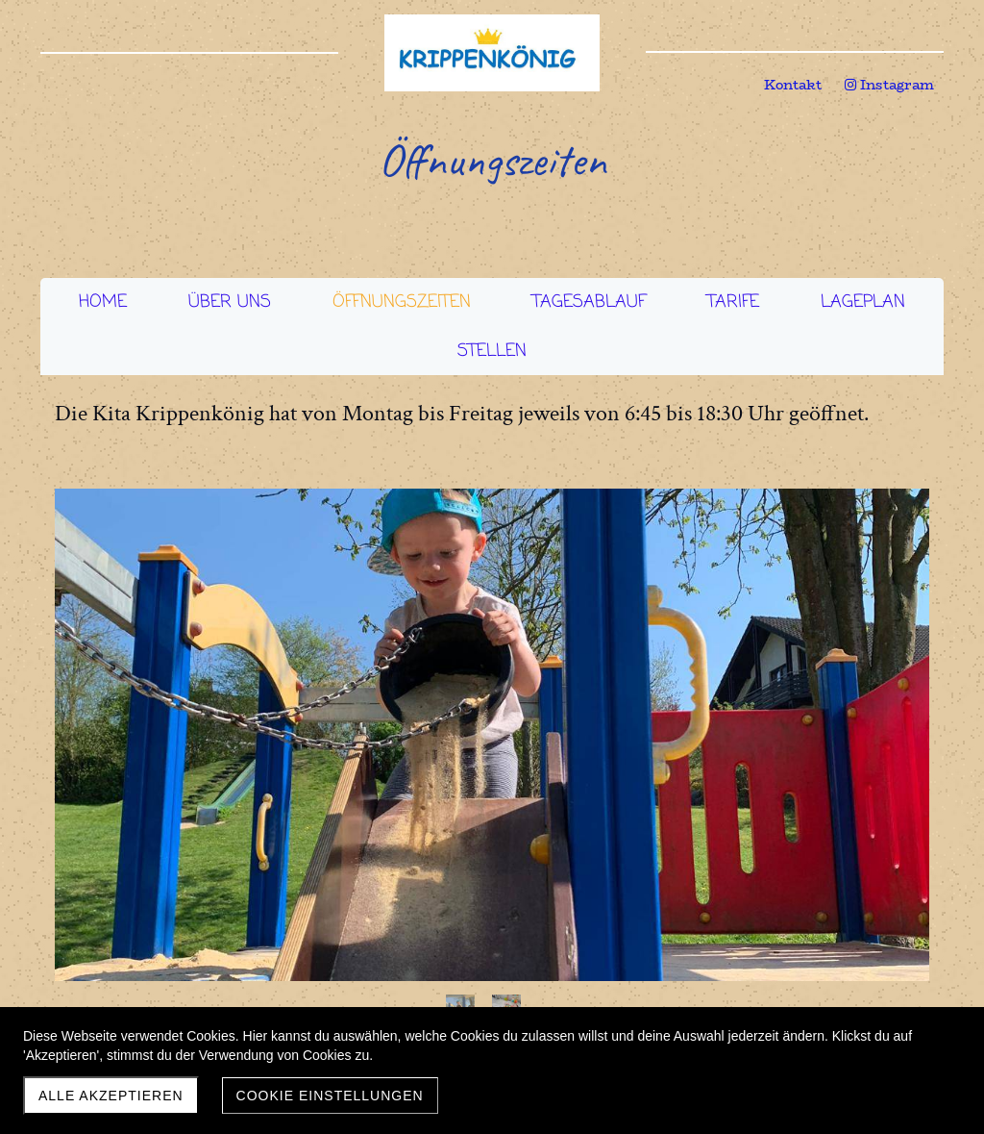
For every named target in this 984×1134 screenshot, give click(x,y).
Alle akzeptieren (111, 1095)
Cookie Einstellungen (330, 1095)
